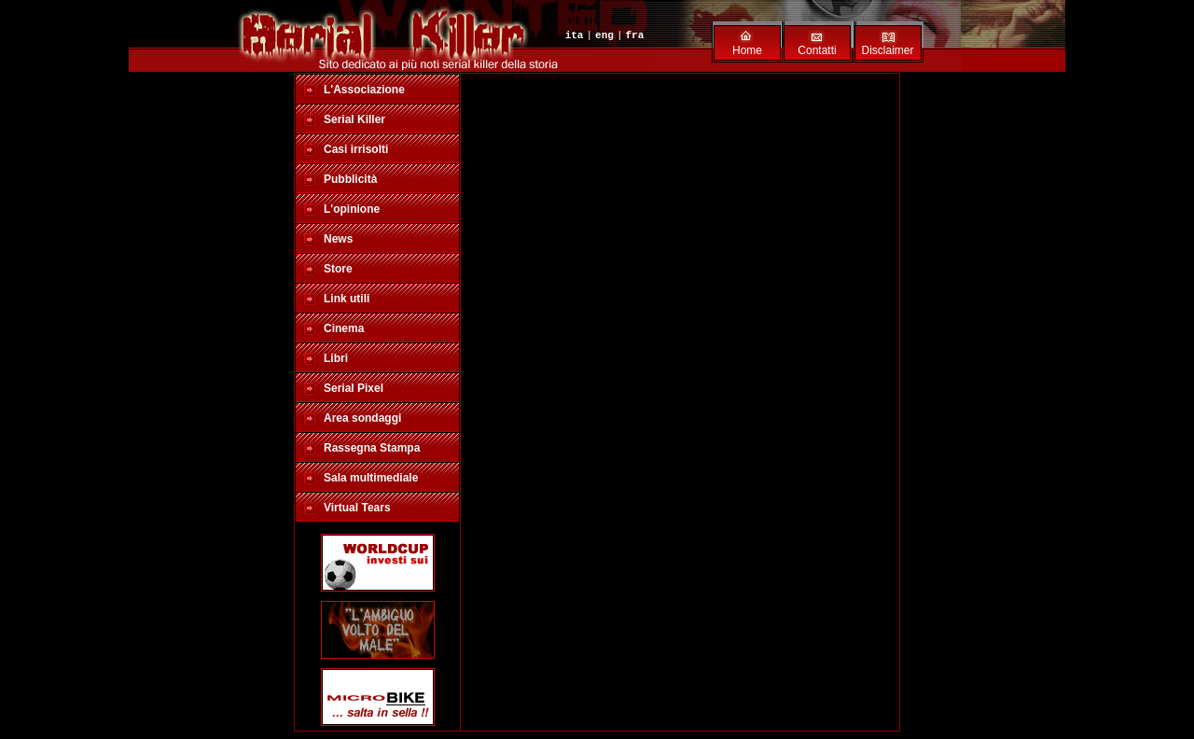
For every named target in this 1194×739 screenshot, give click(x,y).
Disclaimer (887, 50)
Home (747, 50)
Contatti (817, 50)
